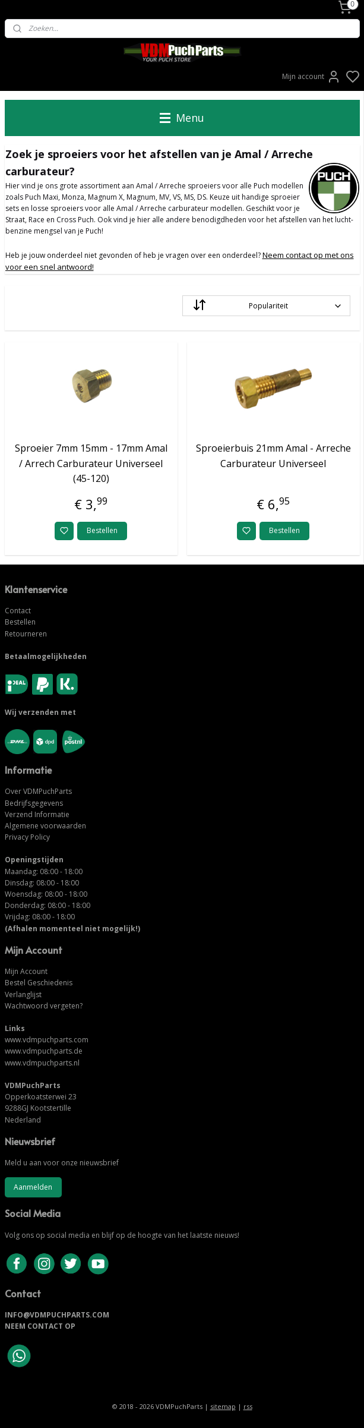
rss (247, 1406)
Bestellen (102, 531)
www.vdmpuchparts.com (46, 1040)
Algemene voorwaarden (45, 826)
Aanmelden (33, 1187)
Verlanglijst (23, 994)
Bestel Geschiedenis (38, 983)
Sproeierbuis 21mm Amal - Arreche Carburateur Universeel (273, 456)
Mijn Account (26, 971)
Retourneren (26, 634)
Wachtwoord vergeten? (44, 1006)
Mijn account (311, 77)
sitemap (223, 1406)
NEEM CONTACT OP (40, 1326)
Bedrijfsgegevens (34, 803)
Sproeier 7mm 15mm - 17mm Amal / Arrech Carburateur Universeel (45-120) (91, 464)
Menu (182, 118)
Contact (18, 611)
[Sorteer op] (266, 306)
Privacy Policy (27, 837)
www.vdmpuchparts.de (44, 1051)
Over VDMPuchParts (38, 791)
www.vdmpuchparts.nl (42, 1063)
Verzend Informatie (37, 814)
